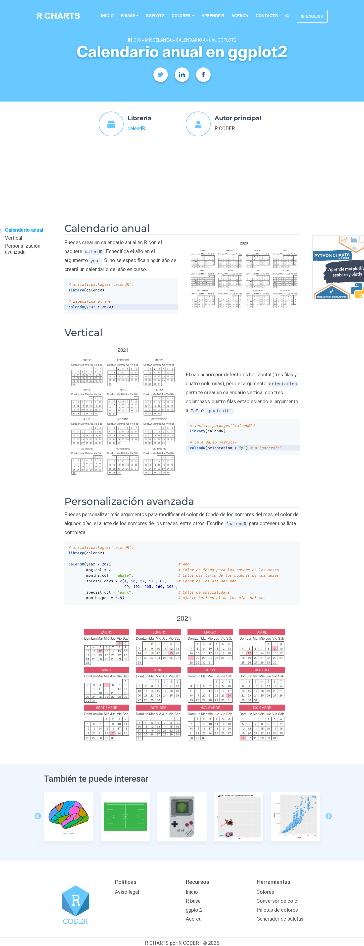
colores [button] (181, 15)
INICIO (134, 40)
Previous (36, 815)
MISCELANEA (158, 40)
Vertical (13, 238)
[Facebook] (203, 74)
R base (128, 15)
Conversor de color (278, 901)
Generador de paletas (280, 919)
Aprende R (213, 15)
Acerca (239, 15)
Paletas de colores (277, 910)
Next (327, 815)
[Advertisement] (182, 176)
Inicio (107, 15)
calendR (136, 128)
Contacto (267, 15)
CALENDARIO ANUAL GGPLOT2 (206, 40)
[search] (287, 16)
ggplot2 (155, 15)
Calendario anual (24, 230)
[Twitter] (160, 74)
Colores (265, 892)
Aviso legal (127, 892)
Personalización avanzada (22, 249)
